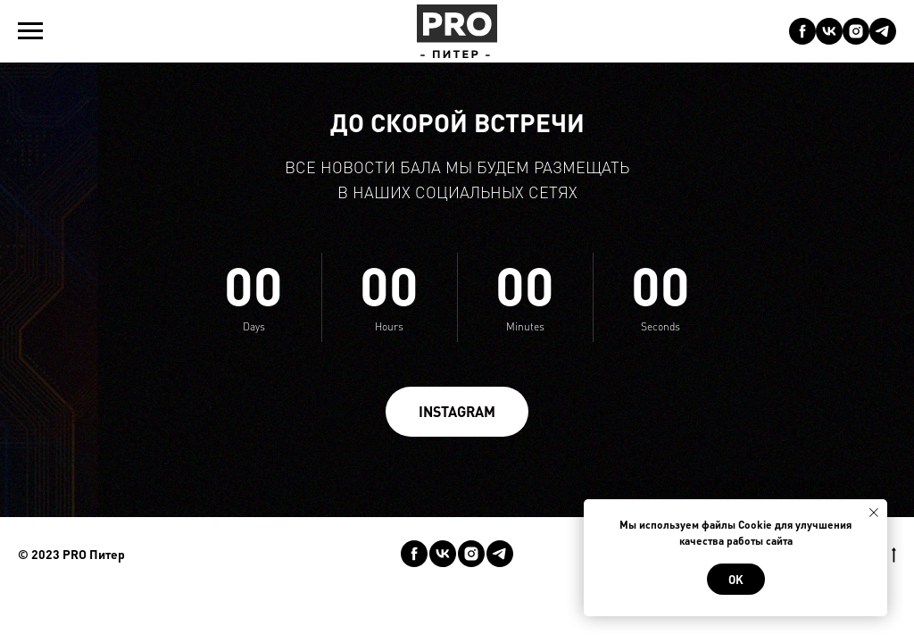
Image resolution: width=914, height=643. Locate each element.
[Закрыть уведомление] (874, 513)
